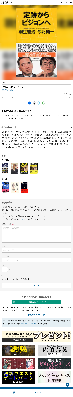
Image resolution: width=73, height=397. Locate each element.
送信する (36, 285)
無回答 (26, 279)
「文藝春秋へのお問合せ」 (29, 324)
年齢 (3, 266)
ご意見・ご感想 (6, 224)
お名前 (4, 246)
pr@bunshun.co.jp (36, 314)
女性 (16, 279)
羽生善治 (5, 90)
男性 (6, 279)
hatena (38, 103)
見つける (64, 2)
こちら (22, 219)
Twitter (34, 103)
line (43, 103)
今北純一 (12, 90)
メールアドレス (6, 256)
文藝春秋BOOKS (8, 2)
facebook (29, 103)
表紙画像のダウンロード (37, 302)
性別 (3, 275)
